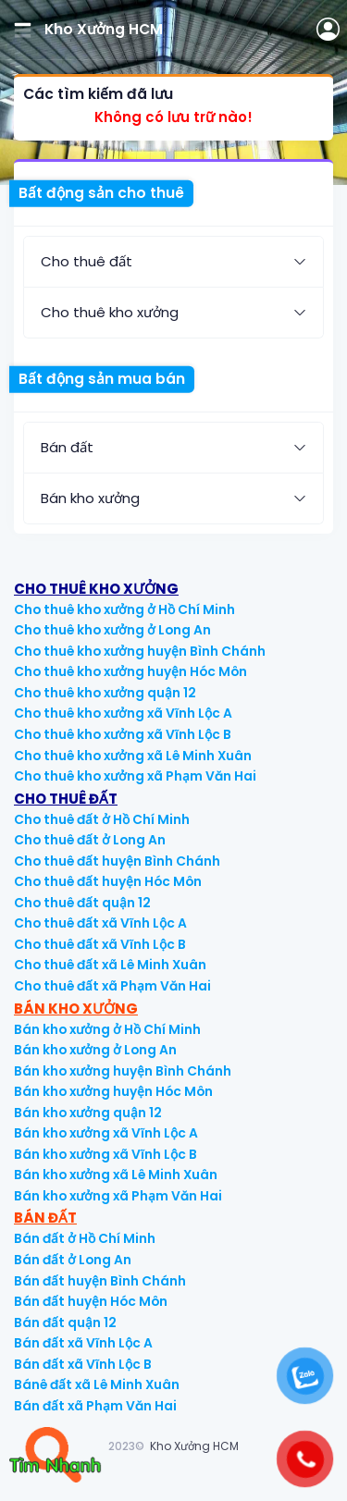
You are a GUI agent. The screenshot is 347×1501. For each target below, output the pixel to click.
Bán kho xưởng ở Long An (95, 1050)
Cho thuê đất (86, 261)
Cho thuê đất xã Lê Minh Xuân (110, 965)
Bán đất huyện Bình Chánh (100, 1281)
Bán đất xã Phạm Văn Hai (95, 1406)
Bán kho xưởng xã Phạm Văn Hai (118, 1196)
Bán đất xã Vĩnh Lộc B (83, 1364)
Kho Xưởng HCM (194, 1446)
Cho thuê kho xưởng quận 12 (105, 693)
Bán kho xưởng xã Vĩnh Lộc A (106, 1133)
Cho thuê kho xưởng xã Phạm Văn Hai (135, 776)
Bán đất (67, 447)
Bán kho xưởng (90, 498)
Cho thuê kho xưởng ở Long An (112, 630)
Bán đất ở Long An (72, 1260)
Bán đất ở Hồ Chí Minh (84, 1239)
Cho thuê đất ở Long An (90, 840)
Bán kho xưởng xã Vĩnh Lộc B (105, 1154)
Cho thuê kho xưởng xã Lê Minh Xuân (133, 756)
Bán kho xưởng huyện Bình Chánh (122, 1071)
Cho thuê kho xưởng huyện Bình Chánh (140, 651)
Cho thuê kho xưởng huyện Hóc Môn (130, 672)
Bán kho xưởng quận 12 (88, 1113)
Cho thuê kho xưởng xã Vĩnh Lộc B (122, 735)
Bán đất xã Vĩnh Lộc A (83, 1343)
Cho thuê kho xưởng (110, 312)
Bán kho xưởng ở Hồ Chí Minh (107, 1030)
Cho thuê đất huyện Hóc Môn (108, 882)
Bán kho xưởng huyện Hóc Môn (113, 1092)
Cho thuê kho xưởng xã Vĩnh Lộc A (123, 713)
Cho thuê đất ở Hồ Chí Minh (102, 820)
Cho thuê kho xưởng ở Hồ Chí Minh (124, 610)
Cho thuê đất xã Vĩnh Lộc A (100, 923)
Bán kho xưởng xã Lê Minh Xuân (115, 1175)
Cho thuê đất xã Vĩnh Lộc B (100, 945)
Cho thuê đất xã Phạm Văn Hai (112, 986)
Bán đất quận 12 (65, 1323)
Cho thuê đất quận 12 (82, 903)
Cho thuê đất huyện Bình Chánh (117, 861)
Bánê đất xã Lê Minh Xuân (97, 1385)
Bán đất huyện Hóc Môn (90, 1301)
